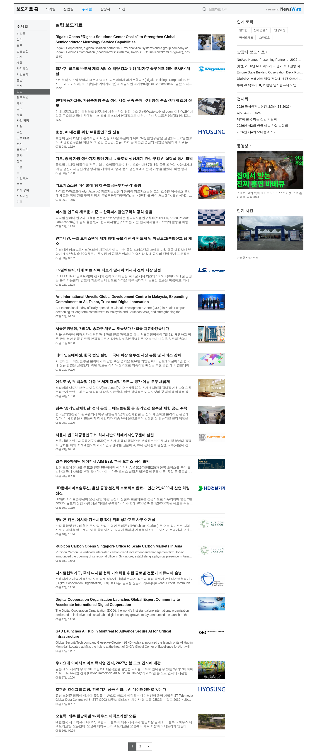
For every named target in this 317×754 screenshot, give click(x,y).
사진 (122, 9)
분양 (19, 80)
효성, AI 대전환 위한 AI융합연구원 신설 (88, 132)
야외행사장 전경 (247, 257)
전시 (19, 144)
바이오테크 (246, 37)
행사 (19, 155)
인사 (19, 56)
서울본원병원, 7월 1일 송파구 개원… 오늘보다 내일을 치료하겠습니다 (112, 329)
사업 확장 (23, 120)
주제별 (87, 9)
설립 (19, 91)
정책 (19, 161)
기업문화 (22, 74)
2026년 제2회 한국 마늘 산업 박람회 (262, 125)
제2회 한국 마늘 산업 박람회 (257, 119)
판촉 (19, 45)
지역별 (50, 9)
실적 (19, 39)
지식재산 (22, 196)
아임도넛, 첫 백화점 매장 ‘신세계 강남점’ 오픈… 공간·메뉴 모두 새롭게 (113, 382)
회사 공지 (23, 190)
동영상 (242, 146)
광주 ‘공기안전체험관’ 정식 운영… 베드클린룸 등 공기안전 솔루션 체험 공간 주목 (121, 408)
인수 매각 (23, 138)
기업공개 (22, 178)
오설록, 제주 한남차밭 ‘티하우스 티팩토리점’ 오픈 (96, 716)
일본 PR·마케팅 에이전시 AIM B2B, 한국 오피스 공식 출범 (103, 461)
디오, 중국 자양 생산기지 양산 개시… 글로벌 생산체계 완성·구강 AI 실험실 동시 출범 (124, 159)
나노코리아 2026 (249, 113)
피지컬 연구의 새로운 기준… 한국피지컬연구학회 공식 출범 (104, 212)
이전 (240, 234)
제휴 (19, 62)
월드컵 (243, 30)
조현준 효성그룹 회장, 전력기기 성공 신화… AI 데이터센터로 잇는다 (111, 689)
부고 (19, 173)
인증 (19, 201)
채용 (19, 115)
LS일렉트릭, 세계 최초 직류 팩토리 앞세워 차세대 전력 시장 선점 (108, 270)
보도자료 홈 (27, 9)
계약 (19, 103)
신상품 (21, 33)
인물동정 (22, 51)
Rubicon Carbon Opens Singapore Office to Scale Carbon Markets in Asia (119, 546)
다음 (299, 234)
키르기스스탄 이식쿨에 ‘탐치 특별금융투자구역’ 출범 (98, 185)
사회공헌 (22, 68)
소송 (19, 167)
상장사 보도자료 (251, 52)
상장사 (105, 9)
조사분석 (22, 149)
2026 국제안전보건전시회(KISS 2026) (263, 106)
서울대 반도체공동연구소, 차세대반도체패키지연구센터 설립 (105, 435)
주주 (19, 184)
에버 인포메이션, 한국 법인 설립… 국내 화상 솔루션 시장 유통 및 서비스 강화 (118, 355)
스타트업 (265, 37)
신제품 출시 (261, 30)
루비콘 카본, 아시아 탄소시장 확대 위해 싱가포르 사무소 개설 (105, 520)
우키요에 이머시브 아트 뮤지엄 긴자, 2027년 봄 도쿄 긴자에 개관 (108, 663)
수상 (19, 132)
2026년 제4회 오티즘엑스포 (256, 132)
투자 (19, 86)
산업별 (68, 9)
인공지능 (280, 30)
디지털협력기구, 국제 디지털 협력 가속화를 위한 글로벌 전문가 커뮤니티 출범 (118, 573)
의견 (19, 126)
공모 (19, 109)
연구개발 (22, 97)
